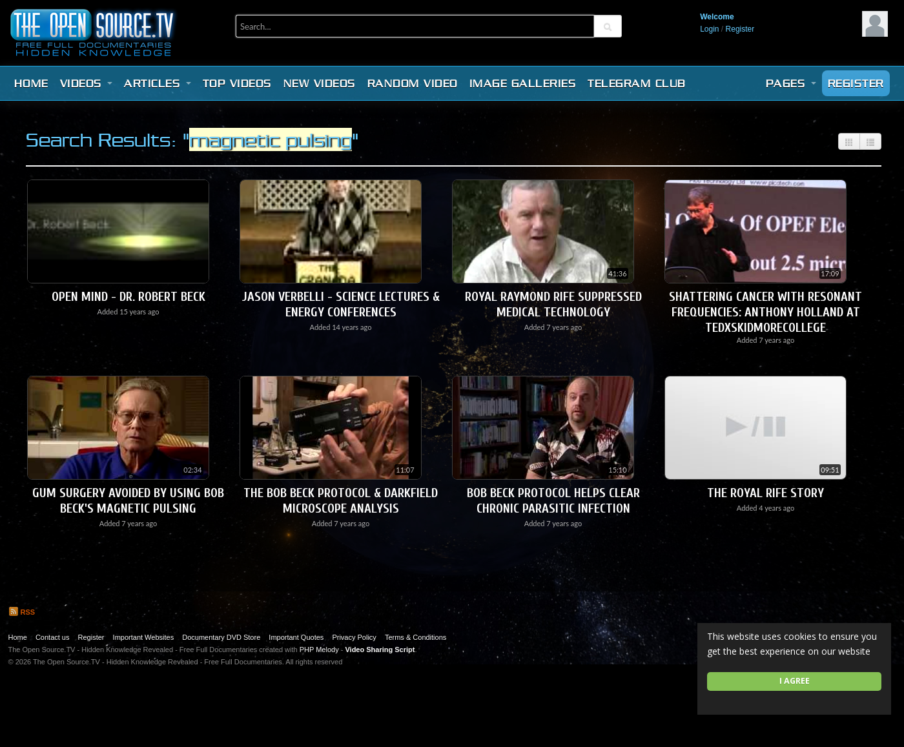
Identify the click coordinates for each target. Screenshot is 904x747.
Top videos (237, 83)
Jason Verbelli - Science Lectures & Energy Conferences (341, 304)
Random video (412, 83)
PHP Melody (319, 649)
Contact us (53, 637)
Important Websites (143, 637)
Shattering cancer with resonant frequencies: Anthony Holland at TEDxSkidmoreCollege (765, 312)
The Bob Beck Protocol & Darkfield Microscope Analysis (340, 501)
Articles (157, 83)
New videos (319, 83)
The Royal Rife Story (765, 493)
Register (740, 29)
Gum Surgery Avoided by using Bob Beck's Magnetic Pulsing (128, 501)
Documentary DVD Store (221, 637)
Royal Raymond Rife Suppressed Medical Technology (553, 304)
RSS (22, 612)
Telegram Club (637, 83)
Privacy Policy (354, 637)
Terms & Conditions (415, 637)
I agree (794, 680)
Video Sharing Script (380, 649)
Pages (791, 83)
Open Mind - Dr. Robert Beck (128, 296)
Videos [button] (86, 83)
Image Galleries (523, 83)
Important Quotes (296, 637)
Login (709, 29)
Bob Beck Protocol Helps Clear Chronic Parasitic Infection (553, 501)
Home (31, 83)
